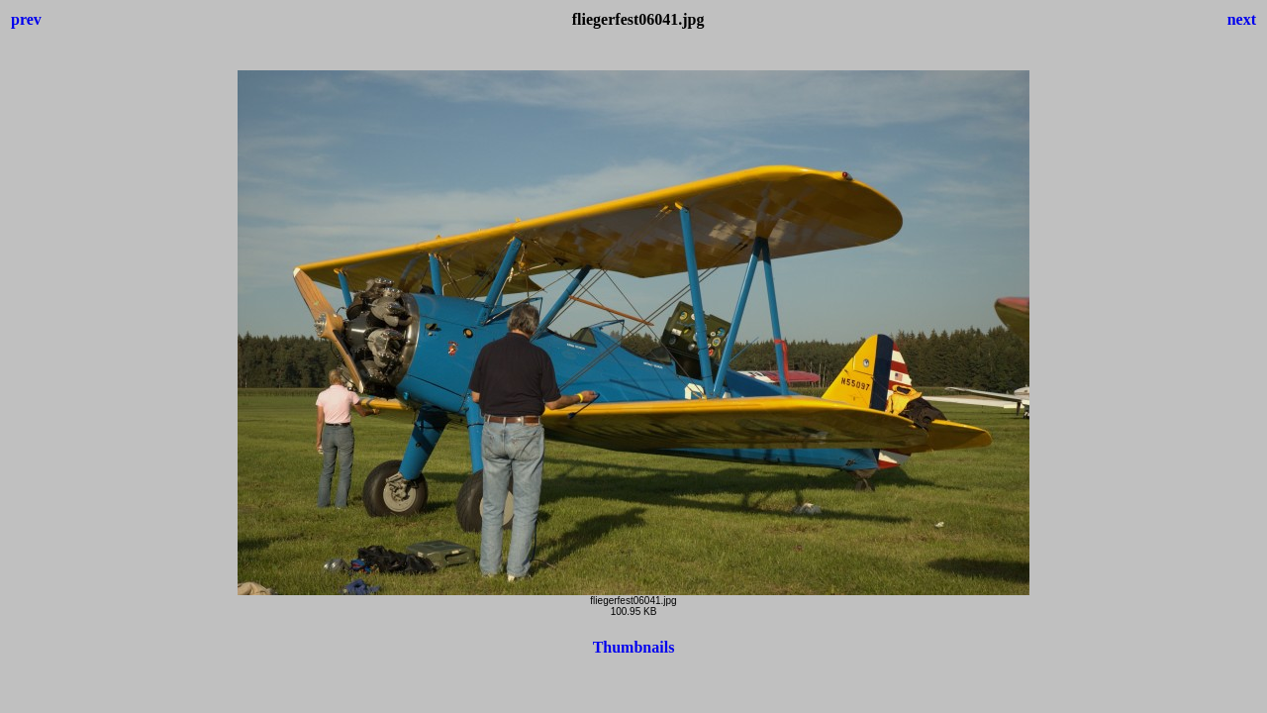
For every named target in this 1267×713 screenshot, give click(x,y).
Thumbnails (634, 647)
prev (26, 19)
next (1241, 19)
